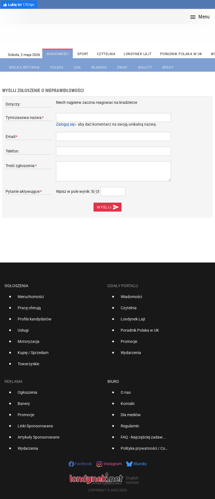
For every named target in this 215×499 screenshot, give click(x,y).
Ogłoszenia (16, 286)
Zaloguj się (65, 124)
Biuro (113, 381)
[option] (53, 298)
